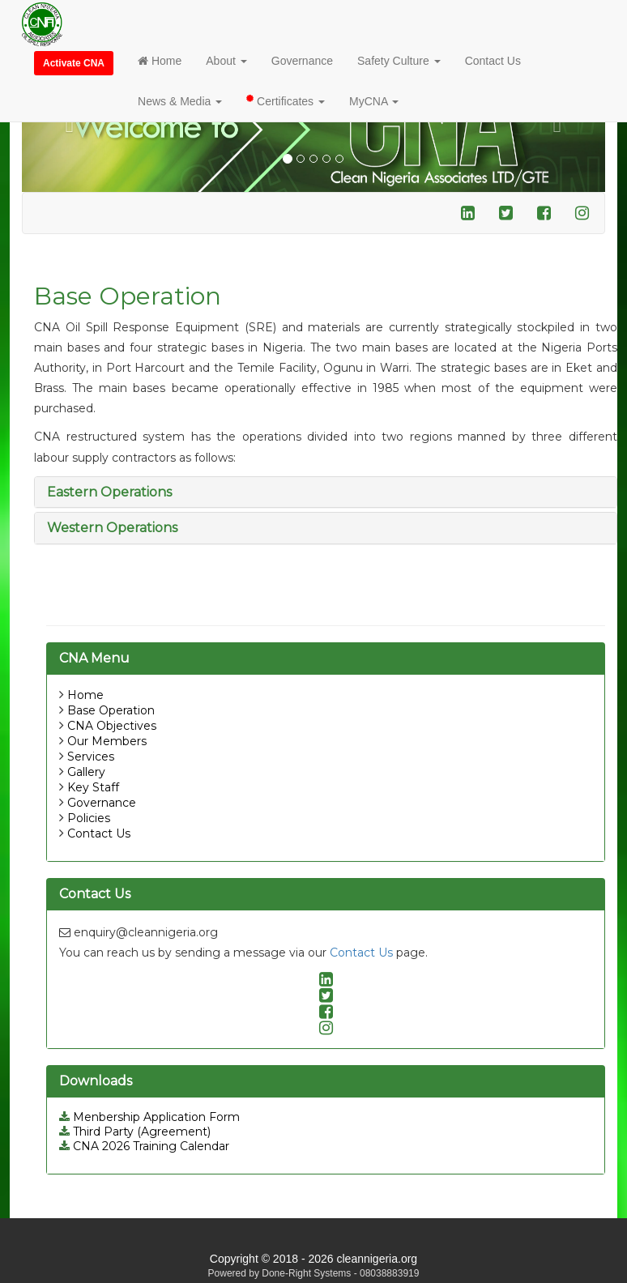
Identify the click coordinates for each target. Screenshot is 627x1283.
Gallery (86, 772)
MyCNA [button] (374, 101)
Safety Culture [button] (399, 60)
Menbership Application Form (149, 1117)
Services (90, 756)
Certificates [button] (285, 100)
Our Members (107, 741)
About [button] (226, 60)
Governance (302, 60)
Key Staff (93, 787)
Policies (88, 818)
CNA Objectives (111, 725)
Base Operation (111, 710)
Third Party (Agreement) (135, 1131)
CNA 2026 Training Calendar (144, 1146)
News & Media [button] (180, 101)
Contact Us (493, 60)
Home (159, 60)
